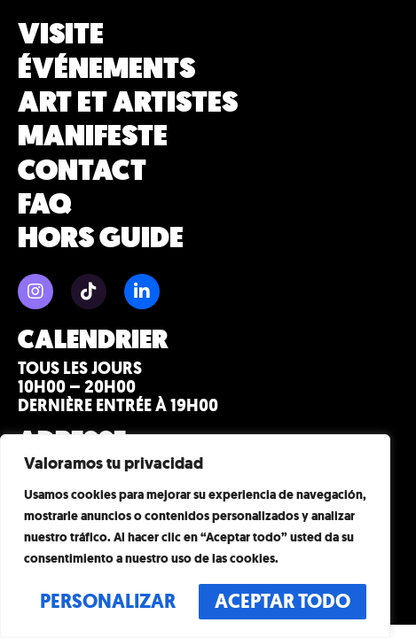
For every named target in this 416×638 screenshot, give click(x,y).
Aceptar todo (282, 601)
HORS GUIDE (101, 238)
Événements (106, 68)
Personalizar (108, 601)
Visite (61, 34)
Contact (82, 171)
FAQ (44, 205)
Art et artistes (128, 103)
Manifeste (93, 136)
